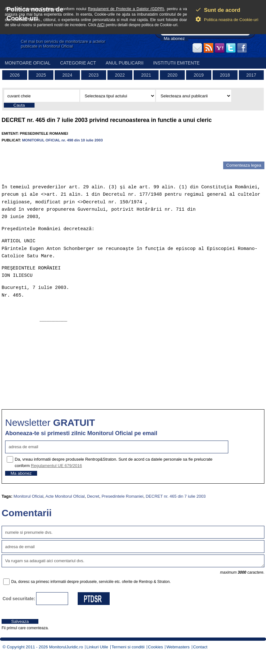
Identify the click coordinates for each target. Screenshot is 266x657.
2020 (172, 75)
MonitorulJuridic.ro (66, 647)
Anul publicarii (125, 62)
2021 (146, 75)
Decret (93, 496)
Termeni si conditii (128, 647)
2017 (251, 75)
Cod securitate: (19, 598)
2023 (93, 75)
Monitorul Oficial (28, 496)
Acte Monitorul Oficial (65, 496)
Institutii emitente (176, 62)
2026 (15, 75)
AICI (101, 25)
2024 (67, 75)
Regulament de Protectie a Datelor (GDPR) (126, 9)
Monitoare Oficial (28, 62)
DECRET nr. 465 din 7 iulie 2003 (176, 496)
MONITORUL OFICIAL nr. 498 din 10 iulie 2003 (62, 140)
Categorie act (78, 62)
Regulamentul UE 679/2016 (56, 465)
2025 (41, 75)
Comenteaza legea (243, 165)
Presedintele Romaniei (123, 496)
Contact (200, 647)
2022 (120, 75)
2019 (199, 75)
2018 (225, 75)
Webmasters (178, 647)
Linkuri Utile (97, 647)
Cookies (155, 647)
